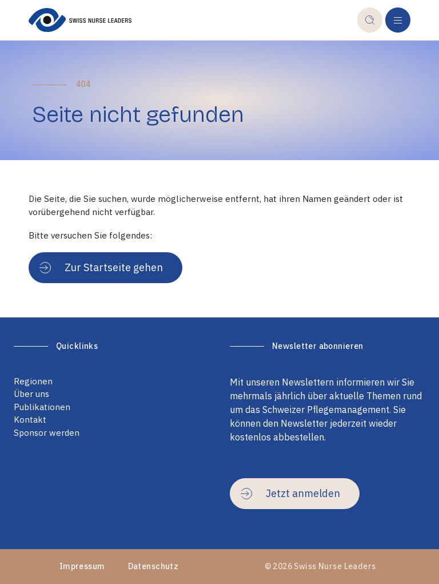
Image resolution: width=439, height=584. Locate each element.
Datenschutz (153, 566)
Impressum (82, 566)
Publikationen (42, 407)
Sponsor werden (46, 432)
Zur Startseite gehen (101, 267)
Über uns (31, 393)
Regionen (33, 381)
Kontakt (30, 419)
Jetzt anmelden (290, 493)
